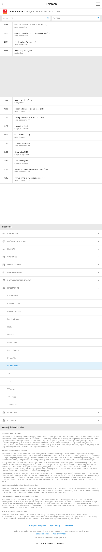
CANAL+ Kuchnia (14, 311)
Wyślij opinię (55, 526)
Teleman (51, 4)
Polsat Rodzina (13, 366)
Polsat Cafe (12, 342)
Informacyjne (14, 265)
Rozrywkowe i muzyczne (19, 280)
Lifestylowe (13, 288)
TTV (9, 381)
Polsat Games (13, 350)
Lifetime (10, 335)
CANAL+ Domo (13, 303)
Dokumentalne (14, 272)
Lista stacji (68, 526)
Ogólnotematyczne (16, 241)
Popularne (12, 233)
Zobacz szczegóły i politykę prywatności (51, 534)
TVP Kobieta (12, 405)
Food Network (13, 319)
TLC (9, 373)
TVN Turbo (11, 397)
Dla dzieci (12, 412)
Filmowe (11, 249)
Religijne (11, 420)
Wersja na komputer (37, 526)
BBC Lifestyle (12, 296)
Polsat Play (11, 358)
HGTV (9, 327)
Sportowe (12, 257)
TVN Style (11, 389)
